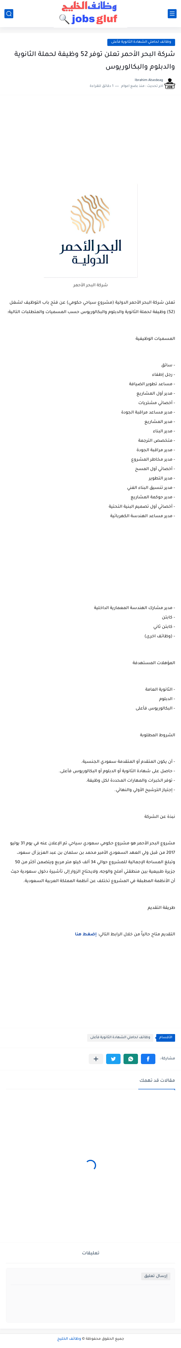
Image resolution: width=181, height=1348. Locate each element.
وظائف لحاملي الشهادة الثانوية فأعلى (141, 42)
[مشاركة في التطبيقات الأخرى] (96, 1059)
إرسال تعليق (155, 1276)
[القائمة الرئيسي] (172, 13)
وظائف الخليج (69, 1339)
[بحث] (8, 13)
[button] (148, 1059)
